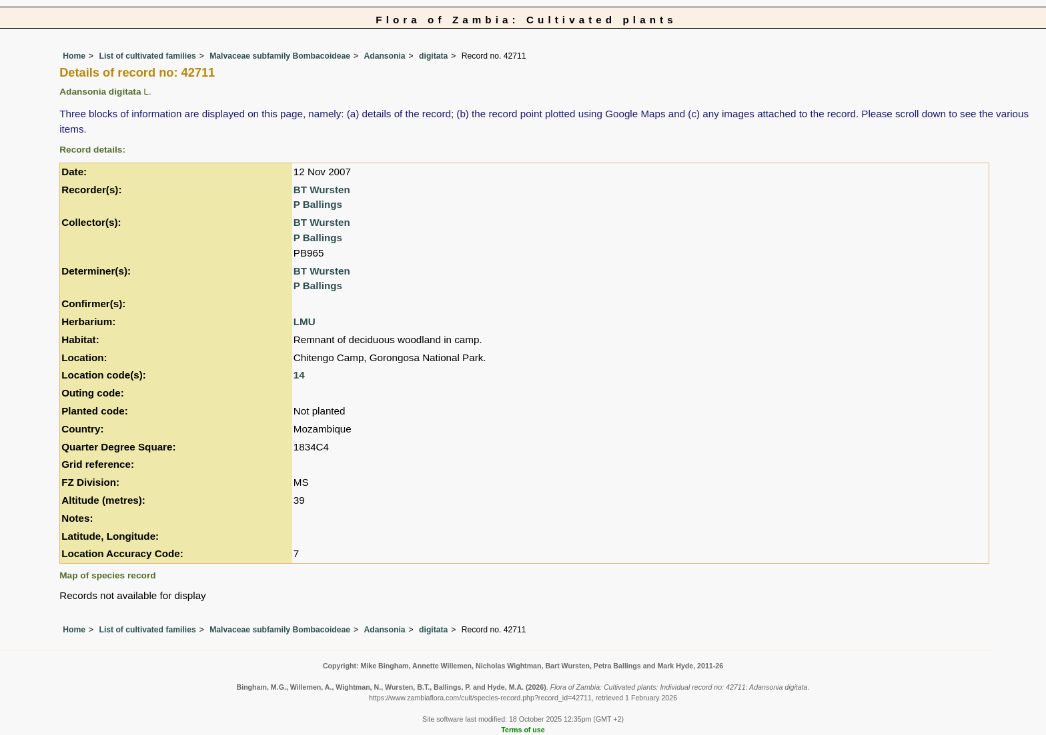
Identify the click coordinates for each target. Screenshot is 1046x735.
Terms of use (522, 730)
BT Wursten (322, 189)
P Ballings (318, 204)
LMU (305, 321)
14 (299, 374)
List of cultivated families (147, 56)
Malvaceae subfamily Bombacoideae (279, 56)
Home (74, 56)
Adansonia (384, 56)
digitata (433, 56)
